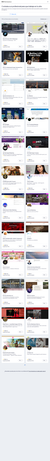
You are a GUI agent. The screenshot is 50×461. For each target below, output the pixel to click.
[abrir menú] (48, 2)
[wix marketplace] (7, 2)
